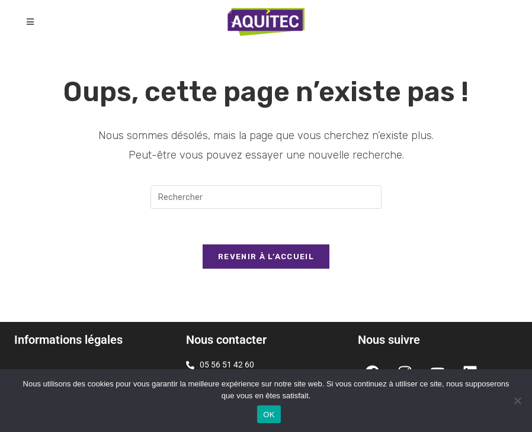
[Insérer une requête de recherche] (266, 197)
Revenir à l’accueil (266, 256)
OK (268, 414)
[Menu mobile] (30, 22)
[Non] (517, 401)
